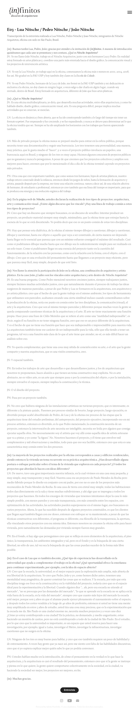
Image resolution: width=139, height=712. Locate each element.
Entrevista (69, 690)
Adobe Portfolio (53, 707)
